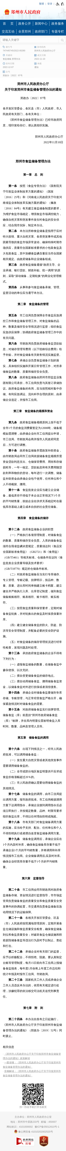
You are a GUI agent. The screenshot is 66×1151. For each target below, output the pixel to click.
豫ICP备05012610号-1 (47, 1126)
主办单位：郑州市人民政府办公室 (33, 1116)
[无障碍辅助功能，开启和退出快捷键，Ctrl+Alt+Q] (60, 4)
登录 (49, 3)
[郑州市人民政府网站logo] (33, 11)
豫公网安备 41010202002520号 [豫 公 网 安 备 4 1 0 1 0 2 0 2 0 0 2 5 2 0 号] (33, 1131)
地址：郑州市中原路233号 (24, 1121)
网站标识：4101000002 (20, 1126)
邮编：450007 (49, 1121)
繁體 (41, 3)
